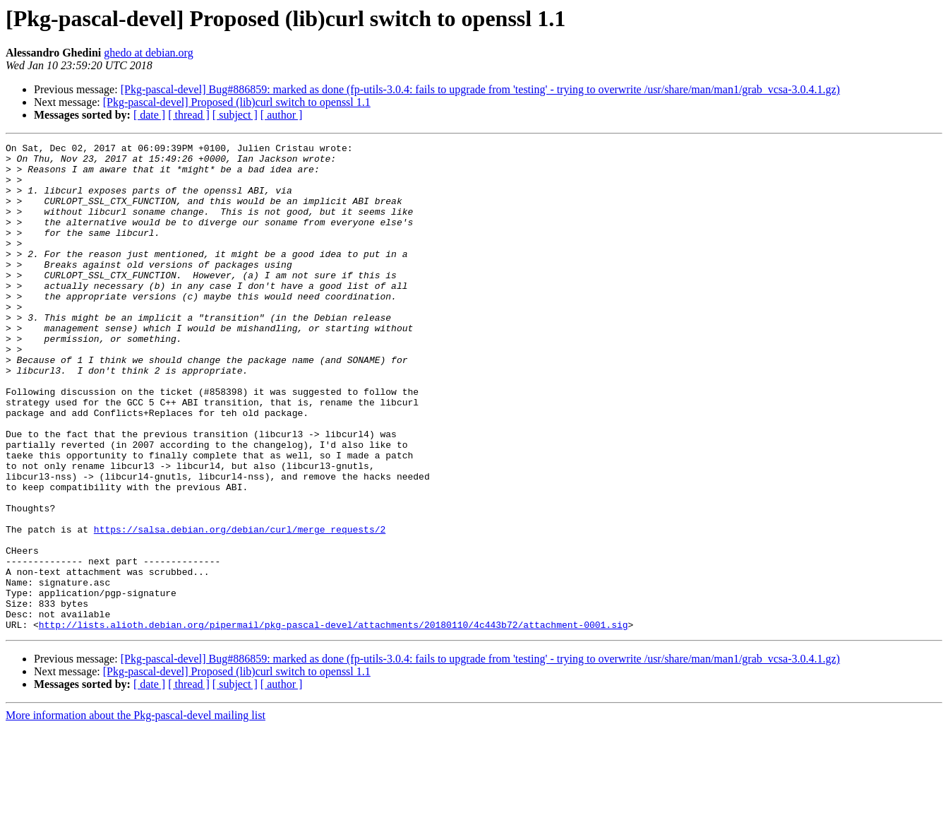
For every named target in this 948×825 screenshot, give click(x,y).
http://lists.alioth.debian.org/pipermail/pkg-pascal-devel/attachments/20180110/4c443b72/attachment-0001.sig (333, 722)
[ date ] (149, 115)
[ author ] (281, 115)
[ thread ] (189, 115)
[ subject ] (235, 115)
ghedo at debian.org (148, 53)
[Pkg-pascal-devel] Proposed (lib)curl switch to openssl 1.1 (237, 102)
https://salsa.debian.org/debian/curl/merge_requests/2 (239, 607)
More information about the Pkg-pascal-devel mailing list (135, 813)
